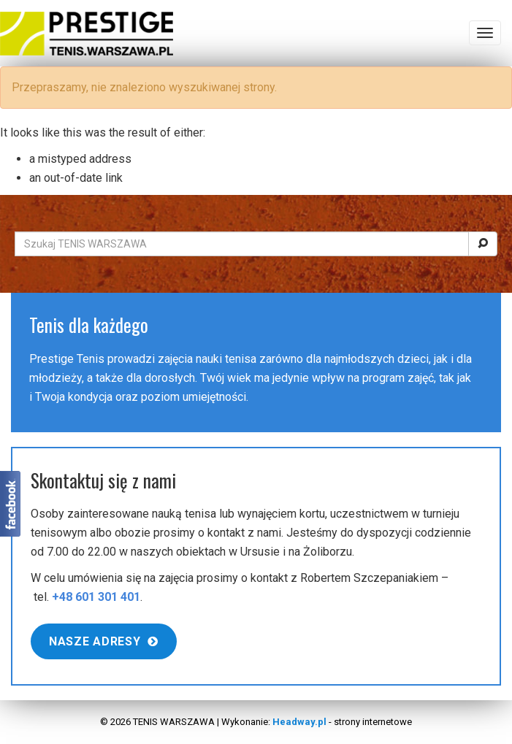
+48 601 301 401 (96, 597)
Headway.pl (299, 721)
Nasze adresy (103, 641)
